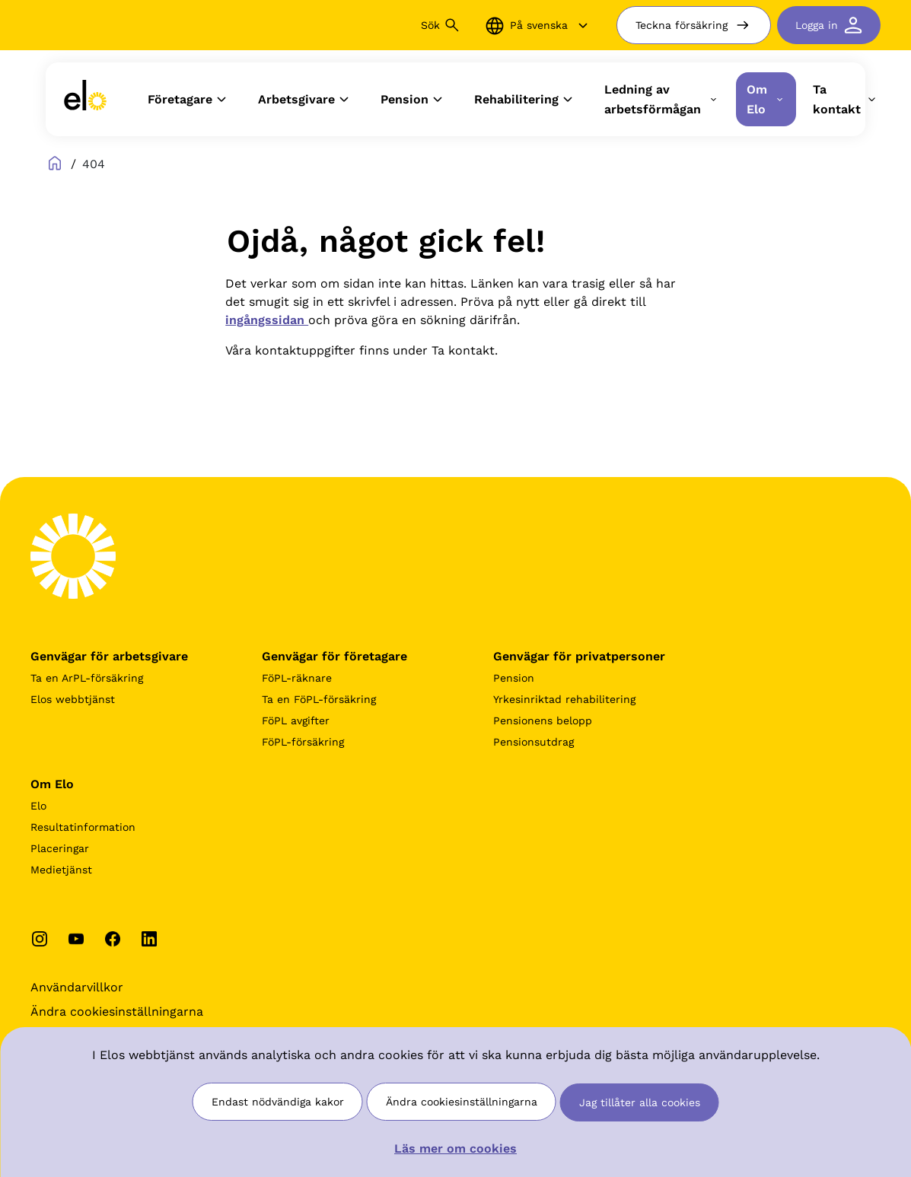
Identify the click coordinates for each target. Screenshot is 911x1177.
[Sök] (347, 25)
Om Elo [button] (766, 99)
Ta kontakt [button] (846, 99)
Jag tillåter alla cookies (639, 1102)
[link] (85, 99)
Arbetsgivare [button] (305, 100)
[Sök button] (452, 25)
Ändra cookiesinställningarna (461, 1102)
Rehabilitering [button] (525, 100)
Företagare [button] (189, 100)
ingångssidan (266, 320)
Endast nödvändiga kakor (278, 1102)
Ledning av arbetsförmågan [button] (661, 99)
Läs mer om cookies (455, 1148)
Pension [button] (414, 100)
